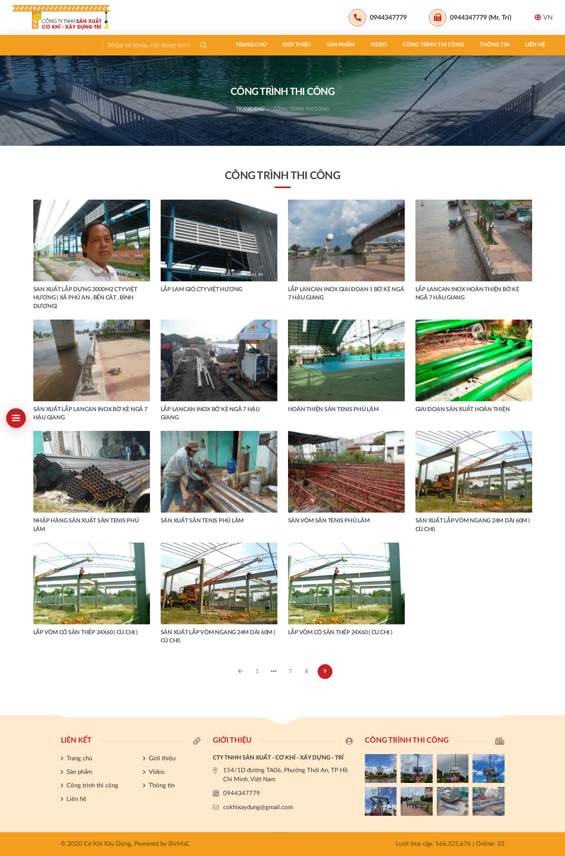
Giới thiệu (81, 45)
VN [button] (544, 17)
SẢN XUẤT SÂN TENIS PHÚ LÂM (202, 521)
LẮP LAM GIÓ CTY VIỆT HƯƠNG (202, 289)
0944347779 (241, 793)
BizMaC (179, 844)
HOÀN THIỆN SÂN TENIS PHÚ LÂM (333, 409)
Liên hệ (320, 45)
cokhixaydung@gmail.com (258, 807)
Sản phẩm (125, 45)
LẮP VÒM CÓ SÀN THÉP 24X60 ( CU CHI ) (85, 632)
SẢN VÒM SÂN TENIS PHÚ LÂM (329, 521)
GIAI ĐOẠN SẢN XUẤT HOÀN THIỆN (462, 409)
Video (163, 45)
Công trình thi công (218, 45)
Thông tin (279, 45)
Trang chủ (35, 45)
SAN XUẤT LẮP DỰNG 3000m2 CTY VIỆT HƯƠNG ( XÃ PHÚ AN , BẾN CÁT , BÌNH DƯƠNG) (85, 298)
